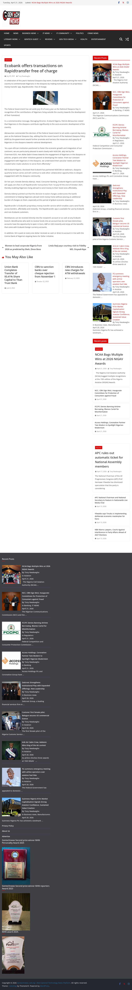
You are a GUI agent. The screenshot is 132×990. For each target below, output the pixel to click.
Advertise (6, 836)
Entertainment (98, 39)
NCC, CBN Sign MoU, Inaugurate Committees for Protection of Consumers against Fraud (108, 393)
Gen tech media (66, 39)
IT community (62, 33)
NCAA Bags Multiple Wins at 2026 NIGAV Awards (52, 2)
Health (83, 39)
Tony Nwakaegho (24, 76)
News (15, 33)
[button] (37, 33)
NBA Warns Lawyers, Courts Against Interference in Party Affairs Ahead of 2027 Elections (110, 532)
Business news (29, 33)
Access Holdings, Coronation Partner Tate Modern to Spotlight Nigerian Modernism (110, 425)
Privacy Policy (8, 826)
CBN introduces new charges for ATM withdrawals (75, 270)
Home (6, 33)
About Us (6, 831)
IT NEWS (46, 33)
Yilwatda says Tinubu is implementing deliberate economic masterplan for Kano (111, 516)
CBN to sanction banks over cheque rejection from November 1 (45, 271)
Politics (80, 33)
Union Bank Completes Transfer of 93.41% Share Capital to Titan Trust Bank (13, 275)
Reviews (48, 39)
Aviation (99, 349)
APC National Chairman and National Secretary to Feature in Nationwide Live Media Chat (111, 500)
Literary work (11, 39)
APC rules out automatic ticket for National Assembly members (109, 459)
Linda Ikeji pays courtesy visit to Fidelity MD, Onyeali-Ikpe (68, 247)
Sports (7, 45)
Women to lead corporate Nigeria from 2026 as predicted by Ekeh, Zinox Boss (22, 247)
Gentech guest (31, 39)
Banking (8, 60)
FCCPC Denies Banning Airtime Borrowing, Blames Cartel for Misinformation (107, 409)
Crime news (93, 33)
